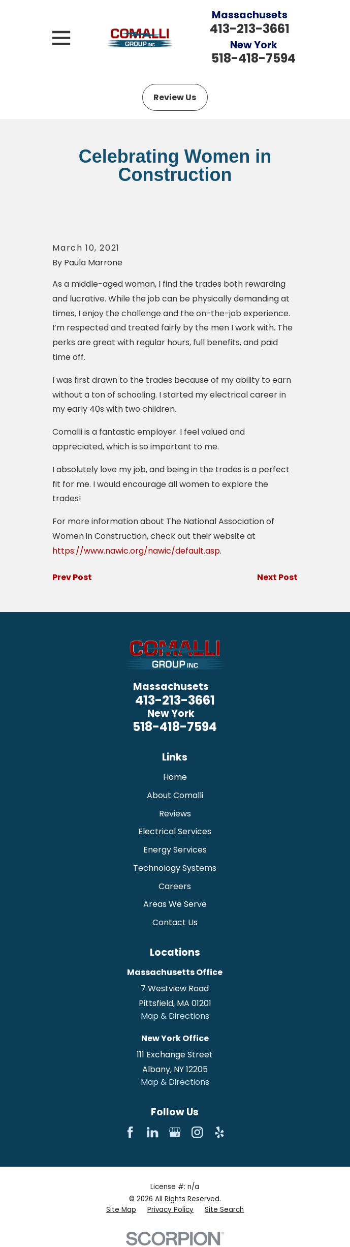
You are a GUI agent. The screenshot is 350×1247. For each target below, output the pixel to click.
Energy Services (175, 850)
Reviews (175, 813)
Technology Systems (174, 868)
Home (175, 777)
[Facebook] (130, 1132)
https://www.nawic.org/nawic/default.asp (136, 551)
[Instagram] (197, 1132)
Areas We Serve (175, 904)
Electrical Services (174, 831)
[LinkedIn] (152, 1132)
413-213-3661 (250, 28)
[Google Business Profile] (174, 1132)
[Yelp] (219, 1132)
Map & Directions (175, 1016)
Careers (174, 886)
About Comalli (175, 795)
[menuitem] (121, 1210)
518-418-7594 (253, 58)
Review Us (174, 97)
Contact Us (175, 922)
